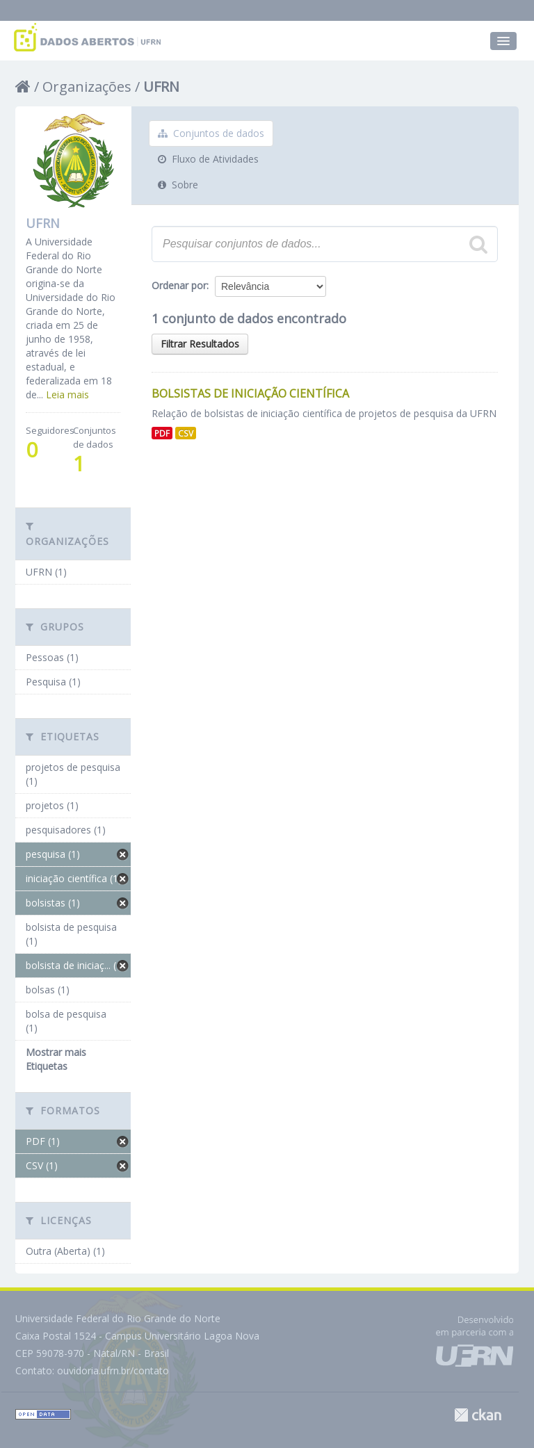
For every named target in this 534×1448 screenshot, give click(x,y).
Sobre (178, 184)
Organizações (86, 86)
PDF (162, 433)
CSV (185, 433)
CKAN (477, 1415)
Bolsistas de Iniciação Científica (250, 393)
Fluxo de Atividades (208, 158)
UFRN (161, 86)
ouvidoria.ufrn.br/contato (113, 1370)
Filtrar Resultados (200, 343)
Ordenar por (179, 285)
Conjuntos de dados (211, 133)
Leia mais (67, 394)
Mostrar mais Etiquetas (56, 1059)
